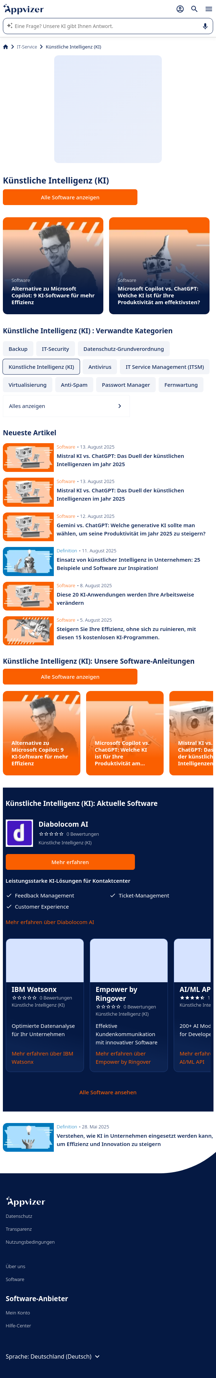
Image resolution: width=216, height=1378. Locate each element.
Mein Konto (18, 1312)
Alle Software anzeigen (70, 197)
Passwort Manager (126, 384)
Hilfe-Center (18, 1325)
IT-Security (55, 348)
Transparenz (19, 1229)
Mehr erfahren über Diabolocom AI (50, 921)
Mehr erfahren (70, 862)
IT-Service (27, 46)
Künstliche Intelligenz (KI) (41, 366)
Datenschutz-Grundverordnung (124, 348)
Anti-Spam (74, 384)
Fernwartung (181, 384)
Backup (18, 348)
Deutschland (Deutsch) (66, 1356)
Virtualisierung (28, 384)
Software (15, 1279)
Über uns (15, 1266)
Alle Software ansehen (108, 1092)
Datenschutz (19, 1216)
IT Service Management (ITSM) (165, 366)
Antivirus (99, 366)
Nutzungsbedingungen (30, 1242)
